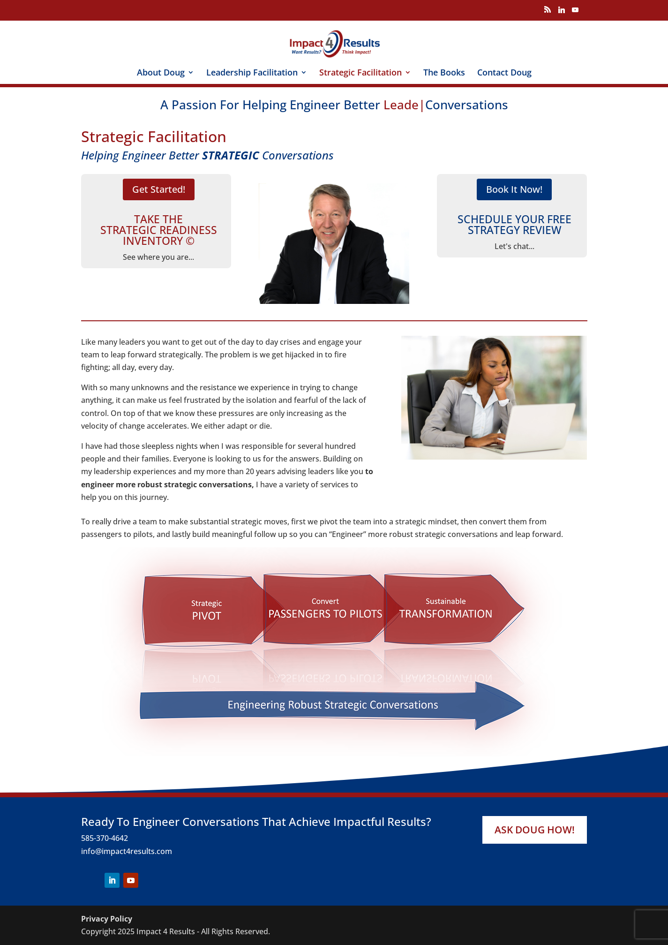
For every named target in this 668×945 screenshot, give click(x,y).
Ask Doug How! (535, 829)
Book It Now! (514, 190)
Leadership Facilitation (252, 73)
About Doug (161, 73)
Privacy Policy (106, 919)
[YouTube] (575, 12)
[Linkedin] (561, 12)
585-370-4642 (104, 838)
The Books (444, 73)
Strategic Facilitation (360, 73)
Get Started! (158, 190)
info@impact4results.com (126, 851)
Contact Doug (504, 73)
